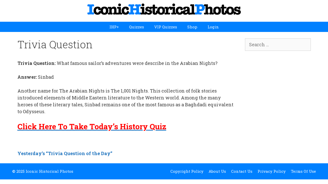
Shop (192, 26)
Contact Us (241, 171)
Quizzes (136, 26)
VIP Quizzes (165, 26)
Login (213, 26)
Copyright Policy (186, 171)
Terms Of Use (303, 171)
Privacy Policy (272, 171)
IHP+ (114, 26)
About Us (217, 171)
